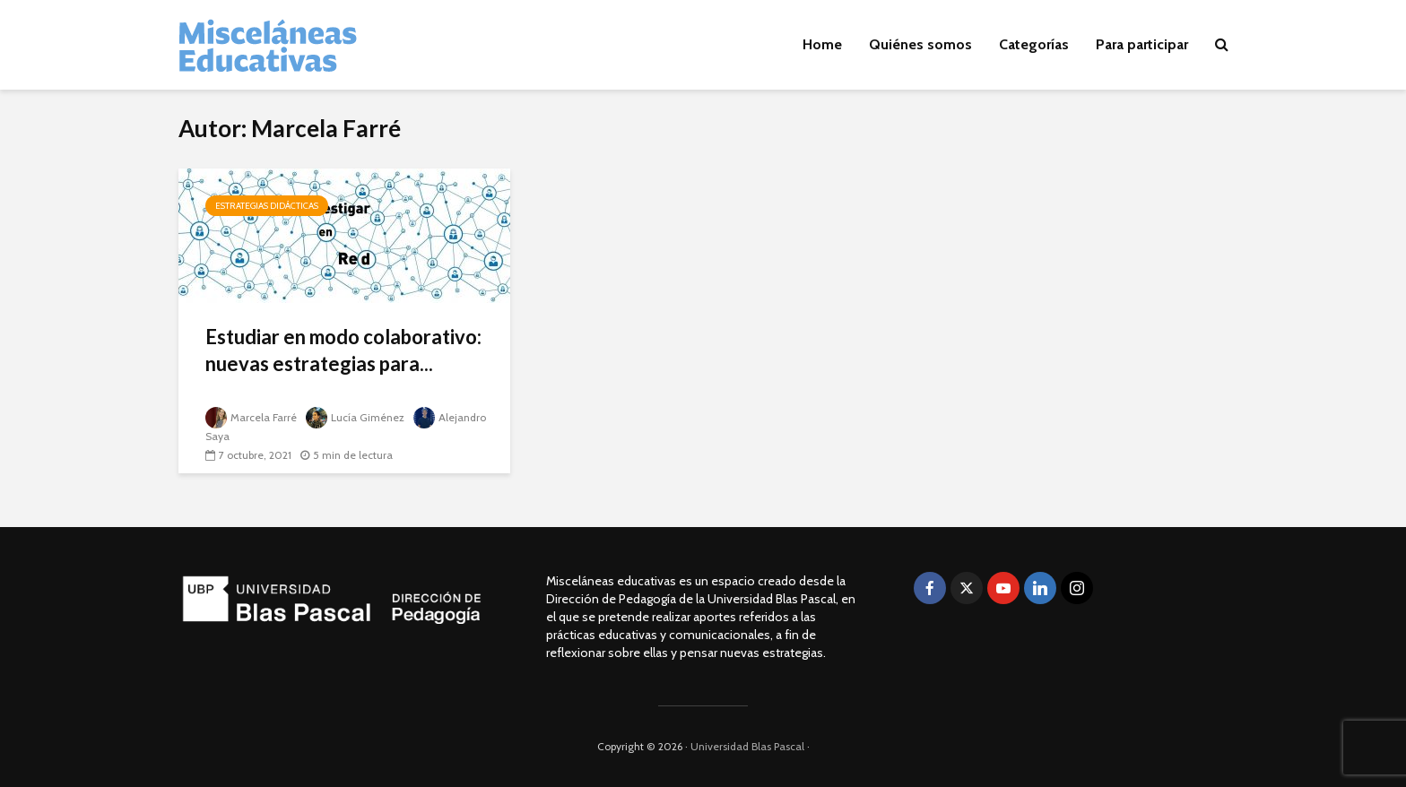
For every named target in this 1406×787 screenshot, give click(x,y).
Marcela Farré (251, 417)
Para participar (1142, 44)
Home (822, 44)
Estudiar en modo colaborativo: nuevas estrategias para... (343, 350)
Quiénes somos (920, 44)
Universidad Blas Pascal (747, 746)
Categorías (1034, 44)
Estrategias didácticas (266, 206)
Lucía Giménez (355, 417)
